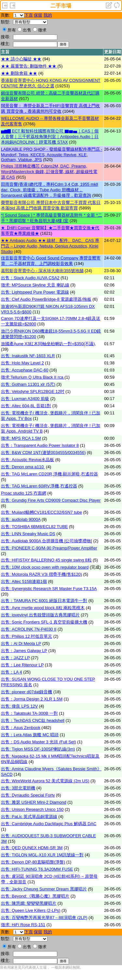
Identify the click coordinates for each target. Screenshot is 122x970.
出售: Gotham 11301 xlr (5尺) (28, 384)
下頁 (28, 15)
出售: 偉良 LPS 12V (19, 706)
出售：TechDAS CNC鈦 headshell (32, 720)
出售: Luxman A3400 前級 (25, 398)
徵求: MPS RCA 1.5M (21, 438)
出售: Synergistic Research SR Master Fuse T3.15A (49, 588)
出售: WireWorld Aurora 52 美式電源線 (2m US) (45, 780)
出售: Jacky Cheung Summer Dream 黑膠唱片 (44, 889)
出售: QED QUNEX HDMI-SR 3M (32, 847)
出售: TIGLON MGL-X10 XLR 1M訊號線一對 (42, 854)
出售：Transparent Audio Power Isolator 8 (40, 445)
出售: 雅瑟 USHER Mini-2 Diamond (33, 802)
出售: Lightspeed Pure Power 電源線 (35, 292)
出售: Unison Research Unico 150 (32, 809)
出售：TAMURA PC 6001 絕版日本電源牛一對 (44, 600)
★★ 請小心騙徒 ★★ (21, 59)
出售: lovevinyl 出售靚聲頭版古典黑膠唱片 (40, 614)
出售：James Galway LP (24, 650)
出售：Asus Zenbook (20, 727)
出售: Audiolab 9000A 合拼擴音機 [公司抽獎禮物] (46, 540)
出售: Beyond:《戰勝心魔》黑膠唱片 (35, 896)
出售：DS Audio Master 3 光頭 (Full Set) (38, 741)
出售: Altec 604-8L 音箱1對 (26, 405)
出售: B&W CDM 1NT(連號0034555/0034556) (43, 452)
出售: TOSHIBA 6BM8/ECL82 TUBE (34, 526)
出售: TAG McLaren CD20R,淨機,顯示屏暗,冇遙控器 (49, 474)
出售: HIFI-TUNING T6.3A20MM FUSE (37, 869)
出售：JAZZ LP (15, 657)
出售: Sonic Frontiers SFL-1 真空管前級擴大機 (44, 622)
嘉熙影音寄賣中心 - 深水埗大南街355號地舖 (42, 270)
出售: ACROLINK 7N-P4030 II (28, 629)
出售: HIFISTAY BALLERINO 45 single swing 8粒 (46, 560)
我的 (48, 15)
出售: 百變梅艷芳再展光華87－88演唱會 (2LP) (44, 917)
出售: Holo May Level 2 (22, 362)
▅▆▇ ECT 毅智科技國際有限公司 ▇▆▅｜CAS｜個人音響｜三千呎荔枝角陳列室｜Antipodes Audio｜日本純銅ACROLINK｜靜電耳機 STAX (50, 137)
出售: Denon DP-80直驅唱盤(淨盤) (33, 862)
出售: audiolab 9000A (20, 519)
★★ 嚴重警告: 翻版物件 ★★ (29, 66)
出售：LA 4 (11, 672)
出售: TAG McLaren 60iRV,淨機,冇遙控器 (39, 486)
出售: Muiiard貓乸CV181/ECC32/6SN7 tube (41, 512)
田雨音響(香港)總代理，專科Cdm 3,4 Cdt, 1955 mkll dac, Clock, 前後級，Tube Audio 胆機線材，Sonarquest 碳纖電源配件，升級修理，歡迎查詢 (49, 190)
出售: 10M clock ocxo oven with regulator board (44, 567)
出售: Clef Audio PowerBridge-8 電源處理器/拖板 (46, 299)
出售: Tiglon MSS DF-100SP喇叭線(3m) (38, 749)
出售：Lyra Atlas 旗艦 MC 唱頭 (30, 734)
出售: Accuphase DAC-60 (24, 370)
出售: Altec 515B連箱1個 (24, 581)
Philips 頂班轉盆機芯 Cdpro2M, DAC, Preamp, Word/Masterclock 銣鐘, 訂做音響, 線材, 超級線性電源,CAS (49, 172)
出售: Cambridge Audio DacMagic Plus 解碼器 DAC (48, 823)
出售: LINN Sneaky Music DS (28, 533)
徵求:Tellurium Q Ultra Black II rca (32, 377)
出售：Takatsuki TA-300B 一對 (29, 713)
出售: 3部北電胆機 (18, 788)
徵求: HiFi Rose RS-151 (23, 924)
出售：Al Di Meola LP (21, 643)
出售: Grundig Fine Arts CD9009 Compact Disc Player (51, 500)
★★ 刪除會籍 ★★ (19, 73)
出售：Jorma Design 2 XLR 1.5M (31, 699)
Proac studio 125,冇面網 (23, 493)
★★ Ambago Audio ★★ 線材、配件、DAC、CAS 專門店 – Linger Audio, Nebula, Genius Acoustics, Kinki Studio (50, 246)
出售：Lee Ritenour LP (22, 664)
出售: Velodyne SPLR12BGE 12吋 (32, 391)
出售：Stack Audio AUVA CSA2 (30, 277)
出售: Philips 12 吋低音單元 (26, 636)
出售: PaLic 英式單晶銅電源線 (29, 816)
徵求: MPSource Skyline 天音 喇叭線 (35, 285)
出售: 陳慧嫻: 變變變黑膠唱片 (28, 903)
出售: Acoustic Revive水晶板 (27, 459)
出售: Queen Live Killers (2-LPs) (30, 910)
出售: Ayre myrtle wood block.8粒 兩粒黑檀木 (43, 607)
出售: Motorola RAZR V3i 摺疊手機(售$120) (41, 574)
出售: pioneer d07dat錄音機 (26, 691)
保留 (38, 15)
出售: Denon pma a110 (23, 466)
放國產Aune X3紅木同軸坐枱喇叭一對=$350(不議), (48, 343)
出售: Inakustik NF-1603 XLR (28, 355)
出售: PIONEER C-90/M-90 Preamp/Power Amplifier (49, 548)
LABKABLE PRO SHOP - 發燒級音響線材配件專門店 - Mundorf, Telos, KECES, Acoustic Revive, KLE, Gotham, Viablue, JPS (51, 154)
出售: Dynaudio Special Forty (28, 795)
